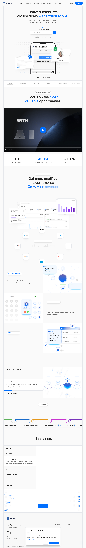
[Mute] (77, 150)
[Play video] (43, 130)
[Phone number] (41, 32)
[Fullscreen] (80, 150)
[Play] (6, 150)
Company (50, 3)
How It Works (29, 3)
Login (71, 3)
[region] (43, 130)
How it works (58, 524)
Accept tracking (54, 542)
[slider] (43, 147)
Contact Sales (58, 3)
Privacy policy (30, 539)
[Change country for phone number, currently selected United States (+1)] (32, 32)
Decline (46, 542)
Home (21, 3)
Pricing (43, 3)
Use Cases (36, 3)
